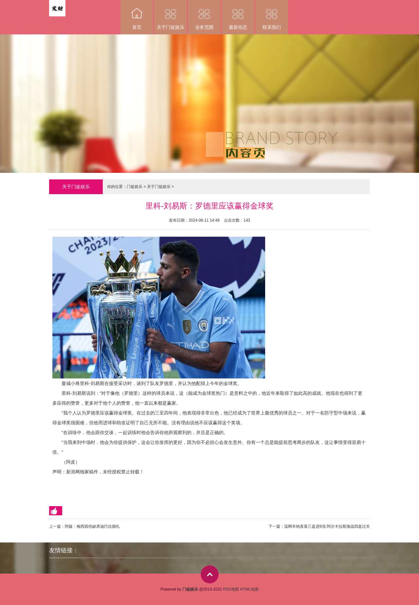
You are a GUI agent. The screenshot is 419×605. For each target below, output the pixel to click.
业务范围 (204, 15)
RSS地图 (231, 589)
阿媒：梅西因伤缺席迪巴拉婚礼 (92, 526)
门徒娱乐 (134, 186)
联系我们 (271, 15)
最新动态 (238, 15)
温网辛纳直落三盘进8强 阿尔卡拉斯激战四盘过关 (327, 526)
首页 (136, 15)
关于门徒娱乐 (170, 15)
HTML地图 (249, 589)
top (210, 574)
